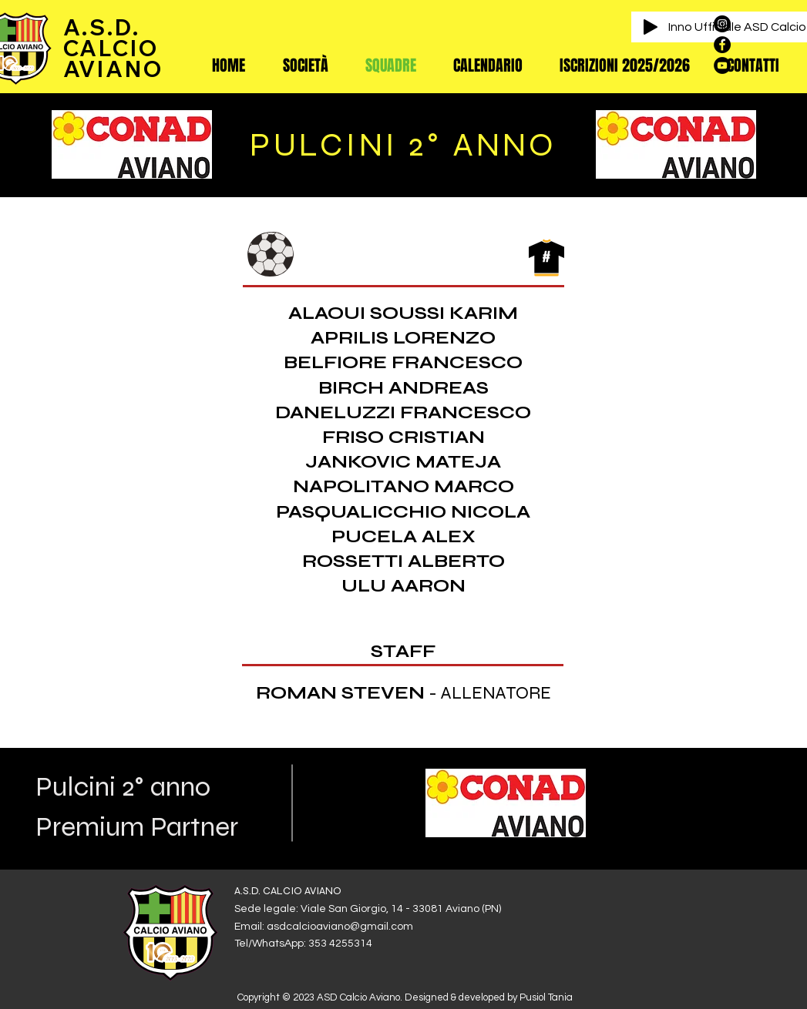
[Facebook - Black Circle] (722, 44)
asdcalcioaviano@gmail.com (340, 926)
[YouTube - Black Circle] (722, 65)
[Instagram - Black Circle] (722, 23)
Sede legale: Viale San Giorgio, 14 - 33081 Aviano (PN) (367, 908)
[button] (305, 65)
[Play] (650, 27)
